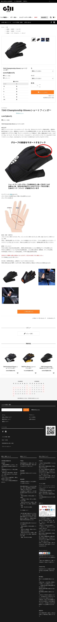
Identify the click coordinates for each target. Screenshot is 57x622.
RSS (2, 437)
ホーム (2, 27)
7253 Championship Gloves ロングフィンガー (46, 366)
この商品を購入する (28, 311)
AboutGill (43, 17)
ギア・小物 (13, 17)
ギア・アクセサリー (15, 33)
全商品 (7, 29)
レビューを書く (28, 333)
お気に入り (6, 78)
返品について (51, 94)
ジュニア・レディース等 (25, 17)
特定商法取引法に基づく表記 (8, 439)
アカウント (52, 1)
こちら (9, 257)
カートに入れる (42, 91)
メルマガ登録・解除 (18, 22)
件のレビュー (20, 113)
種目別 (12, 29)
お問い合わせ (27, 22)
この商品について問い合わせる (39, 317)
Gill (7, 27)
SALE (35, 17)
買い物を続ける (51, 317)
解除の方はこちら (35, 408)
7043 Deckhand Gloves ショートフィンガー (10, 366)
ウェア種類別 (3, 17)
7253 (11, 194)
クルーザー (18, 29)
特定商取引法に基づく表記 (48, 96)
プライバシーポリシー (6, 441)
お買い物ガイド (5, 22)
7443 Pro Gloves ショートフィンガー (28, 366)
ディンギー (18, 31)
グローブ (23, 33)
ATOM (5, 437)
